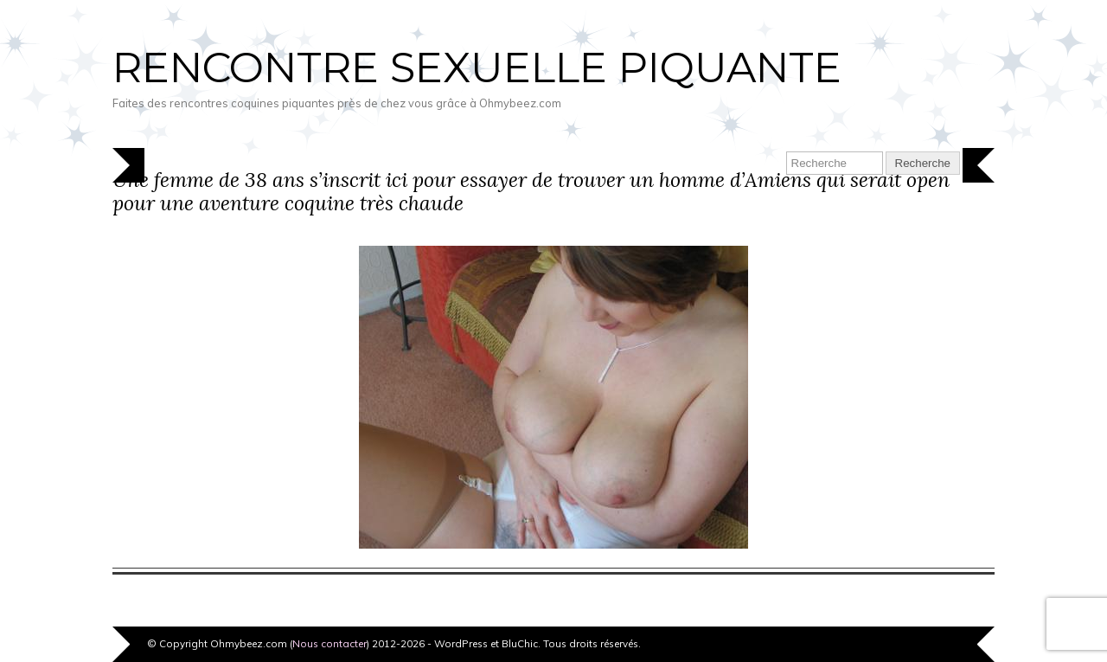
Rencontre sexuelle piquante (476, 67)
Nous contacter (329, 643)
